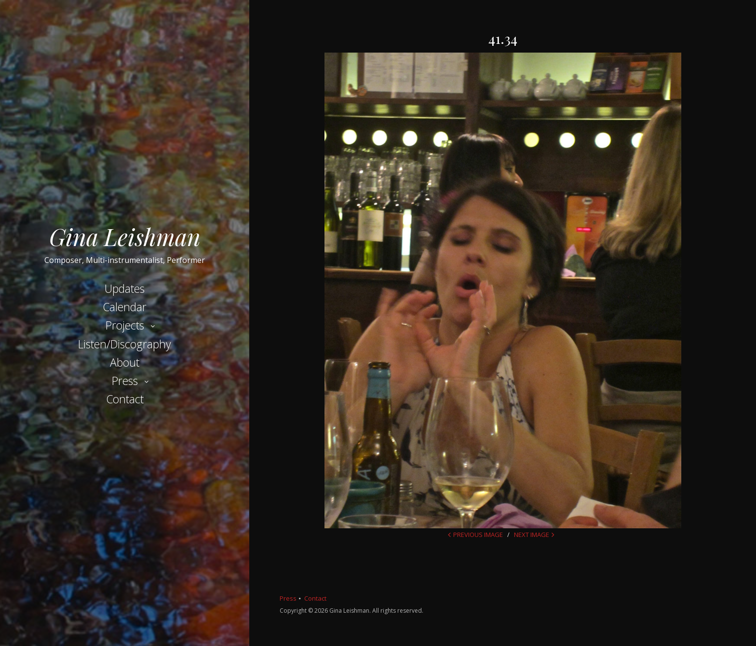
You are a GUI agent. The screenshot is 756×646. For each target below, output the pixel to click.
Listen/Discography (124, 344)
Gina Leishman (125, 236)
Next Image (531, 534)
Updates (125, 288)
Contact (125, 399)
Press (125, 380)
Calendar (125, 307)
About (124, 362)
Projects (125, 325)
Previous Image (478, 534)
